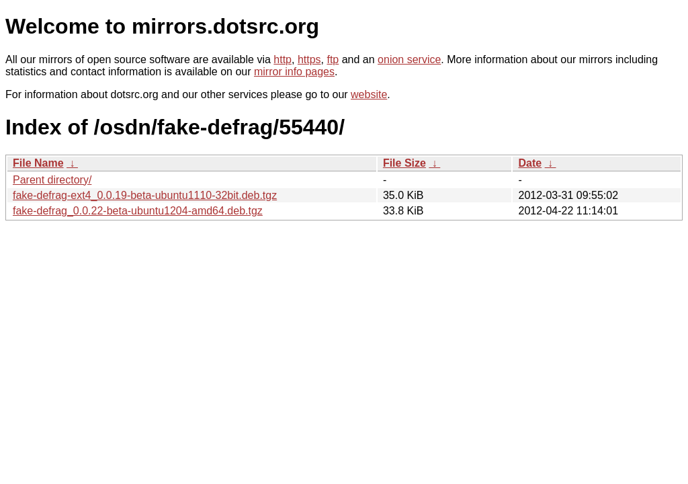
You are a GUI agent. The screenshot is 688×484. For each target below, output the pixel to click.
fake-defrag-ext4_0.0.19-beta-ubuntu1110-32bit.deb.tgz (145, 195)
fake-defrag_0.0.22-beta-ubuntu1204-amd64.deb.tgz (138, 210)
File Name (38, 163)
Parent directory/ (52, 180)
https (309, 59)
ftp (333, 59)
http (282, 59)
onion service (409, 59)
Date (530, 163)
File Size (404, 163)
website (369, 94)
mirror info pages (294, 71)
